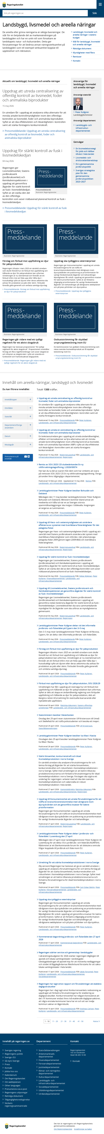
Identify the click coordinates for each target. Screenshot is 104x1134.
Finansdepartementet (56, 578)
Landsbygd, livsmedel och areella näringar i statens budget (85, 35)
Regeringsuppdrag (67, 455)
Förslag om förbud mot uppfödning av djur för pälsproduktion (68, 649)
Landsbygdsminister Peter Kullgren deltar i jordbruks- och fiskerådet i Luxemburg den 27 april (66, 835)
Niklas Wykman (85, 576)
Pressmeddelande (67, 420)
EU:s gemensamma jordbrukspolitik (85, 165)
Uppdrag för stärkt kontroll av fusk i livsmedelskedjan (64, 556)
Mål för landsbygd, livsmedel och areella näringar (86, 43)
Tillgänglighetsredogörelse (17, 1099)
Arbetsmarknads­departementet (47, 1055)
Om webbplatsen (13, 1082)
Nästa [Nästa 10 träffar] (96, 1021)
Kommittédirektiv (67, 789)
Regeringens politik (14, 1053)
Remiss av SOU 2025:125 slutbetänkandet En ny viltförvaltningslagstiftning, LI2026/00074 (61, 466)
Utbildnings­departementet (51, 1090)
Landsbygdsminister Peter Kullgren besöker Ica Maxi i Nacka (67, 735)
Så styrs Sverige (12, 1060)
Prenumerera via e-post (16, 1089)
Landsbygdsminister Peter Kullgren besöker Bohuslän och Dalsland (66, 492)
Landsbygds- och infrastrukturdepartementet (58, 422)
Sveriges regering (13, 1050)
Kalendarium (11, 1075)
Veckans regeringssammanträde (16, 1104)
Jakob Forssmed (86, 971)
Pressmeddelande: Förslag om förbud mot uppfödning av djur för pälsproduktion (27, 290)
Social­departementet (48, 1086)
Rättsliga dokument (82, 48)
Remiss (89, 481)
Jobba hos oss (11, 1071)
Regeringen (67, 457)
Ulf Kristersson (86, 726)
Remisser (77, 56)
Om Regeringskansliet (15, 1078)
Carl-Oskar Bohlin (87, 887)
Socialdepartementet (47, 976)
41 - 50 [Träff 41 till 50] (80, 1021)
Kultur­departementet (49, 1077)
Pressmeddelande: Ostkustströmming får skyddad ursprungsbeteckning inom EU (76, 356)
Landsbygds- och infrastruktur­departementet (84, 128)
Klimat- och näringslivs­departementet (49, 1072)
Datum (19, 436)
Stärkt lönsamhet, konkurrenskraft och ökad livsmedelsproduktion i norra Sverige (60, 757)
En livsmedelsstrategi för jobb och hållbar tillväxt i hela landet (86, 151)
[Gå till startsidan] (12, 4)
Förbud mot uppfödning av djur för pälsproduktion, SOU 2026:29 (69, 683)
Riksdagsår (19, 444)
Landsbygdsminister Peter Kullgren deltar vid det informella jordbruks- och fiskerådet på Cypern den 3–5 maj (67, 627)
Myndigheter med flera (84, 52)
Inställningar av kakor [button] (83, 1129)
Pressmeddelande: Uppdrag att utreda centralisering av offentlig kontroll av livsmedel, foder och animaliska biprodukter (35, 134)
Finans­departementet (49, 1060)
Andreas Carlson (87, 1008)
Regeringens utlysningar (16, 1092)
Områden (19, 408)
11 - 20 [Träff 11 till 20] (55, 1021)
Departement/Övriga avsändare (19, 426)
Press (7, 1064)
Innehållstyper (19, 399)
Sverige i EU (10, 1057)
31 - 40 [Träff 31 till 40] (72, 1021)
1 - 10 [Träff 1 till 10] (47, 1021)
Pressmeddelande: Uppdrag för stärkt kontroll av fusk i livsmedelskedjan (36, 209)
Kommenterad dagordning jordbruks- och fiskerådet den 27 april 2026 (69, 938)
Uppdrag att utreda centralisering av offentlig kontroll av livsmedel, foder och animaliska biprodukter (65, 399)
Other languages (12, 1085)
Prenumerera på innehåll (17, 457)
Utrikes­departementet (49, 1093)
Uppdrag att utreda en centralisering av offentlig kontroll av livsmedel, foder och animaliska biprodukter (67, 431)
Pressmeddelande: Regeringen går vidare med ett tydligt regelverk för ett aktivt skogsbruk (25, 361)
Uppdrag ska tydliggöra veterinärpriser (57, 899)
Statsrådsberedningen (48, 728)
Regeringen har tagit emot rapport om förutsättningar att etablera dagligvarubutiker (70, 985)
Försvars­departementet (50, 1063)
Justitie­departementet (49, 1067)
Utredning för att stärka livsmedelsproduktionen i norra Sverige (69, 862)
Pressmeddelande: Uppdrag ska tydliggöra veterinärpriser (73, 292)
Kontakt (76, 60)
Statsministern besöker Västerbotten (56, 715)
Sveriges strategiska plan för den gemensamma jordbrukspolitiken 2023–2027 (85, 176)
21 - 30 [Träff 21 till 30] (63, 1021)
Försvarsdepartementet (56, 889)
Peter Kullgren (82, 112)
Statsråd (19, 416)
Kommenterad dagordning (71, 943)
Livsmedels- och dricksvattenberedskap (87, 159)
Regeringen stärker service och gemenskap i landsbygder (66, 952)
